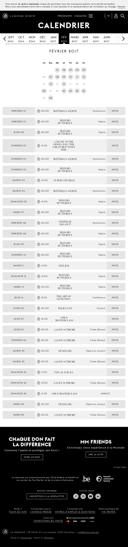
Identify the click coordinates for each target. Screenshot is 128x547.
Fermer (121, 6)
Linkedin (98, 496)
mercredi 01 (19, 111)
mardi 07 (18, 212)
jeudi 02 (18, 132)
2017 (53, 39)
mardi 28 (18, 404)
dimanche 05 (19, 201)
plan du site (18, 512)
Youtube (90, 496)
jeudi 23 (19, 319)
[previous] (5, 38)
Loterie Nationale (105, 479)
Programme (65, 16)
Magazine (81, 16)
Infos (115, 111)
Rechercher (122, 16)
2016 (10, 39)
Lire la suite (96, 454)
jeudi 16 (19, 297)
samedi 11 (18, 265)
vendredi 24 (18, 340)
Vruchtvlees (26, 538)
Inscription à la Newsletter (47, 496)
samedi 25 (19, 351)
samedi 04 (18, 180)
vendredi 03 (18, 145)
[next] (123, 38)
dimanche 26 (18, 372)
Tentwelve (49, 538)
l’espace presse (41, 512)
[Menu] (90, 16)
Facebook (75, 496)
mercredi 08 (18, 223)
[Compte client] (116, 16)
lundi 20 (18, 308)
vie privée (109, 512)
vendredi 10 (18, 255)
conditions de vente (48, 521)
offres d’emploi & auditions (75, 512)
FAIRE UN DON (32, 457)
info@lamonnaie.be (88, 532)
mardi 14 (19, 287)
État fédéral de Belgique (86, 479)
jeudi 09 (18, 244)
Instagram (83, 496)
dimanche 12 (18, 276)
